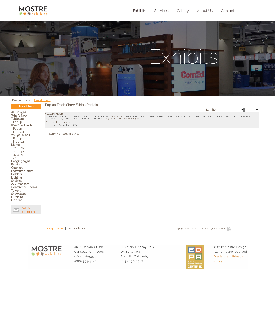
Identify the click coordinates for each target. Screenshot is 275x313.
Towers (16, 190)
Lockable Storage (79, 116)
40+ (15, 158)
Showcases (18, 193)
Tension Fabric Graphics (178, 116)
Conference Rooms (24, 187)
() (112, 116)
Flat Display (71, 118)
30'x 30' (18, 154)
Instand (52, 125)
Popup (17, 122)
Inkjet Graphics (155, 116)
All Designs (18, 112)
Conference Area (99, 116)
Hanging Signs (20, 161)
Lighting (16, 177)
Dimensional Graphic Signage (207, 116)
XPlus (75, 125)
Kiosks (15, 164)
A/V (228, 116)
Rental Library (42, 100)
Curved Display (55, 118)
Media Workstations (57, 116)
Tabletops (17, 118)
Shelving (16, 180)
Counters (17, 167)
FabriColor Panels (241, 116)
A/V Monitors (20, 184)
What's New (19, 115)
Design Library (21, 100)
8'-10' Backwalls (21, 125)
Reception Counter (135, 116)
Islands (15, 145)
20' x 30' (18, 151)
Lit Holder (85, 118)
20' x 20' (18, 148)
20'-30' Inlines (20, 135)
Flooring (16, 200)
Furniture (17, 197)
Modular (18, 131)
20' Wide (98, 118)
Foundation (64, 125)
